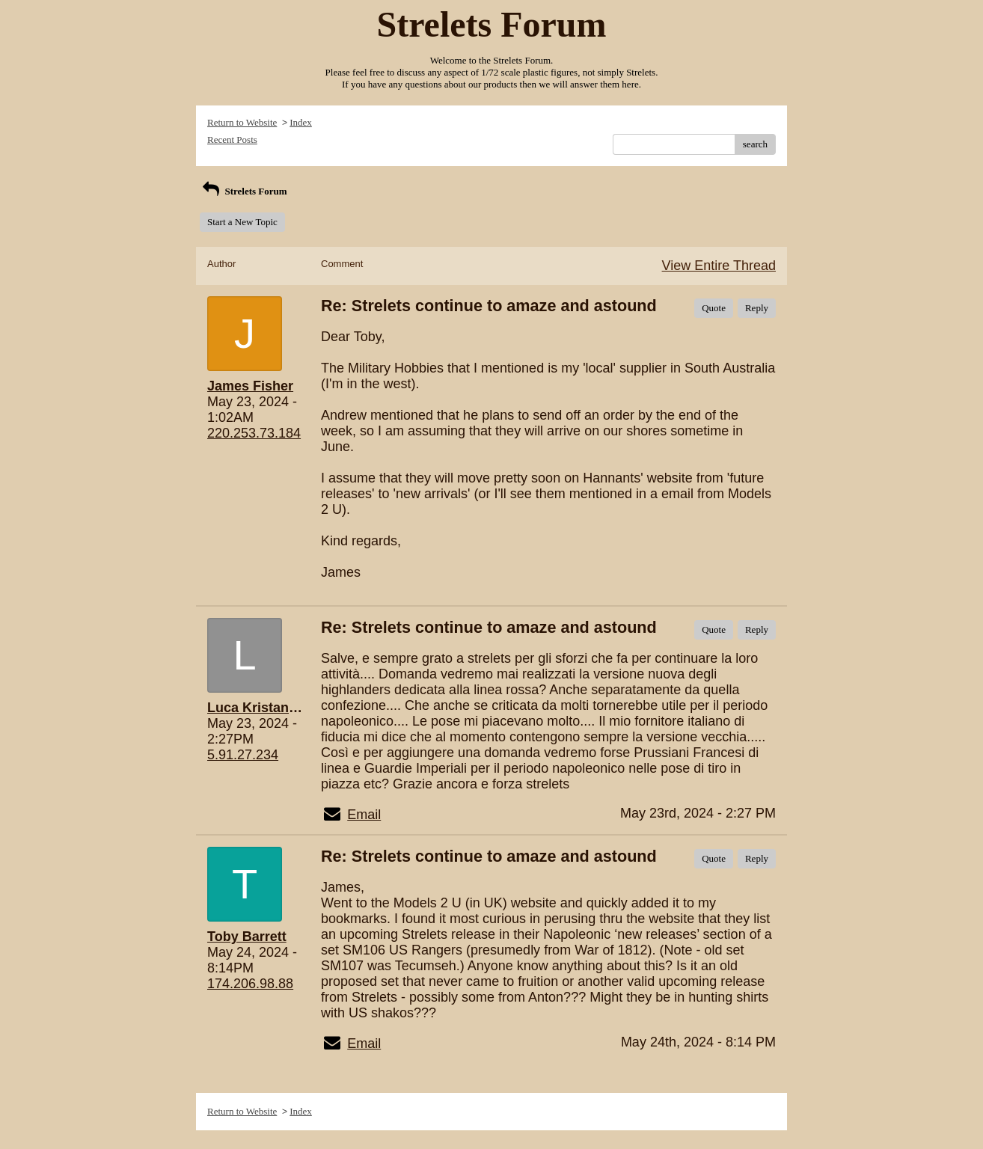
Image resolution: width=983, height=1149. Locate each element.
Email (364, 814)
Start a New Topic (242, 221)
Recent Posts (232, 139)
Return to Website (242, 122)
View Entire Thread (719, 265)
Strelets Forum (243, 191)
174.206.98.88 (250, 983)
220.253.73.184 (254, 433)
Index (301, 122)
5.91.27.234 (242, 754)
